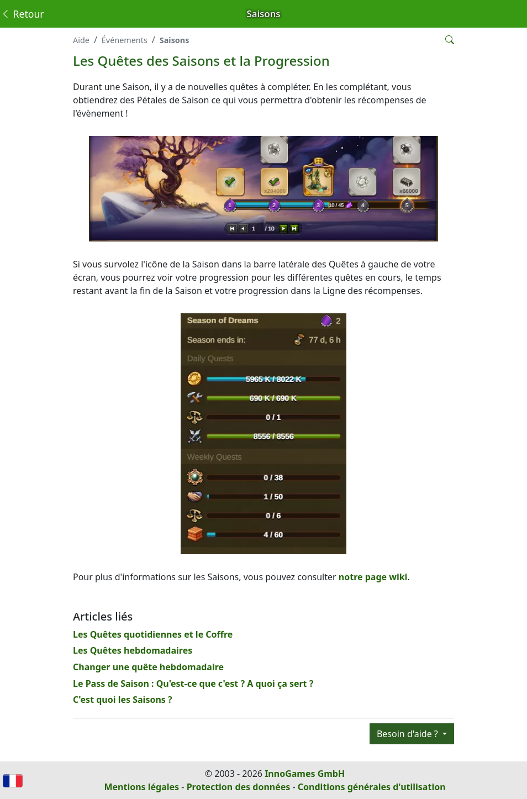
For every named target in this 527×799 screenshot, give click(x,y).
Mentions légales (141, 787)
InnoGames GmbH (305, 774)
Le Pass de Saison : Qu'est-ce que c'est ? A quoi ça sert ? (193, 683)
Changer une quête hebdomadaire (148, 667)
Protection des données (239, 787)
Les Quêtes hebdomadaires (132, 650)
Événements (124, 40)
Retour (22, 13)
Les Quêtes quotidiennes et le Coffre (153, 634)
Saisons (174, 40)
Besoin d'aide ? (408, 734)
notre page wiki (373, 577)
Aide (81, 40)
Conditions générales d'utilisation (372, 787)
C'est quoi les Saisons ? (122, 699)
